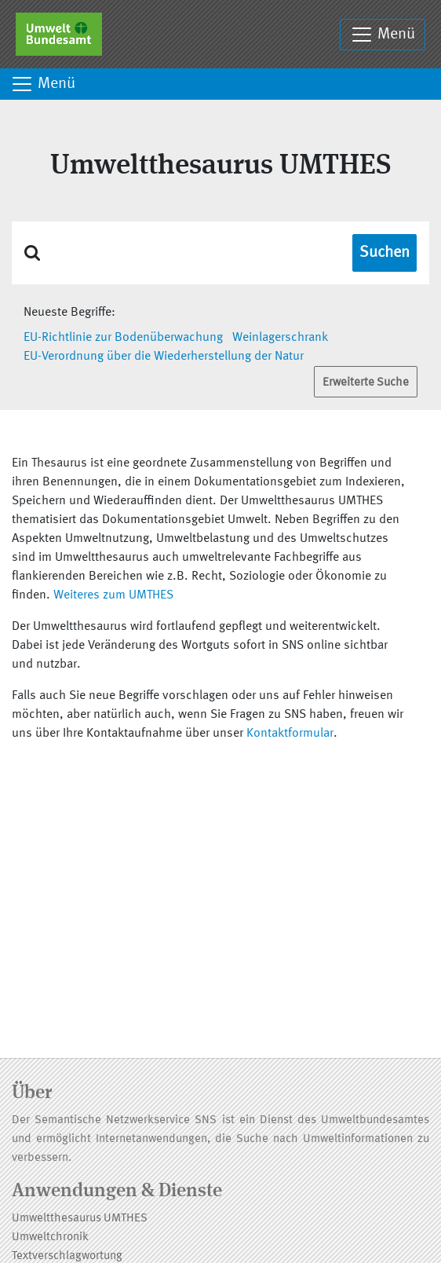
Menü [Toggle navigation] (382, 34)
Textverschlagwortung (67, 1256)
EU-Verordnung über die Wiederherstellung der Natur (164, 356)
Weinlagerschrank (280, 337)
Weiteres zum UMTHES (113, 595)
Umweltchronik (50, 1237)
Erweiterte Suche (366, 383)
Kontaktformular (289, 733)
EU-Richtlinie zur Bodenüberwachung (123, 337)
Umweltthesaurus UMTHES (80, 1219)
